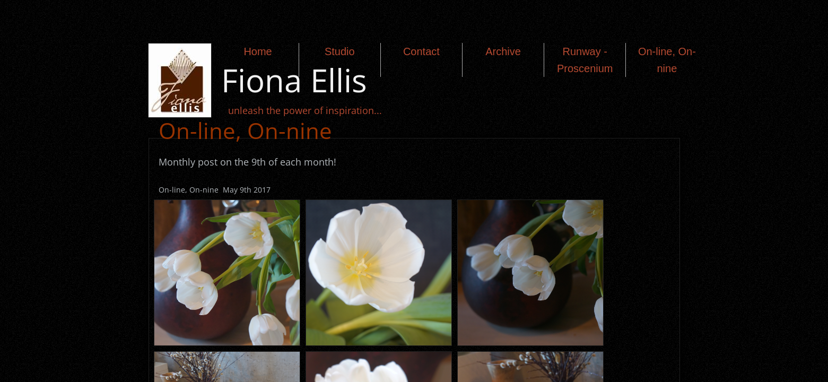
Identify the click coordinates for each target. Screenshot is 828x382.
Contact (421, 51)
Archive (503, 51)
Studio (340, 51)
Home (257, 51)
